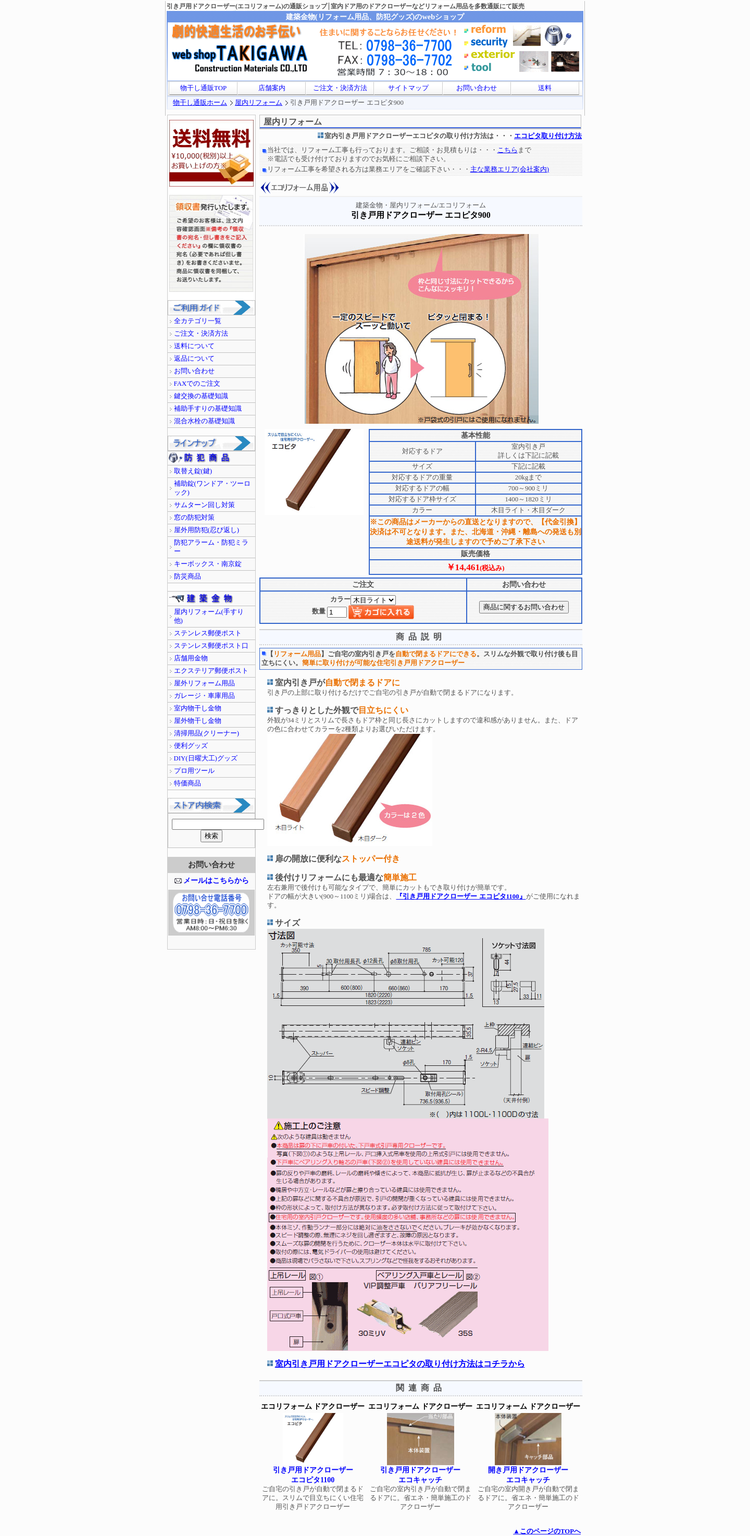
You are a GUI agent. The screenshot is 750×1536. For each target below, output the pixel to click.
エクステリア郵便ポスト (211, 670)
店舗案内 (271, 88)
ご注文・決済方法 (340, 88)
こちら (507, 150)
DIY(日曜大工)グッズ (206, 758)
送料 (545, 88)
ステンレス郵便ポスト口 (211, 645)
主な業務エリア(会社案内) (509, 169)
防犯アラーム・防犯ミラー (211, 547)
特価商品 (187, 783)
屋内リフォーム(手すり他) (209, 616)
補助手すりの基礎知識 (208, 408)
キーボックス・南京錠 (208, 564)
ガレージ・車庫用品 (204, 695)
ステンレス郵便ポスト (208, 633)
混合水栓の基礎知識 (204, 421)
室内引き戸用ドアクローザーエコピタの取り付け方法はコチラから (400, 1363)
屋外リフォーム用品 (204, 683)
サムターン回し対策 (204, 505)
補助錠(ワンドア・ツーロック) (212, 488)
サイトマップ (408, 88)
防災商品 (187, 576)
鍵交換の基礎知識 (201, 396)
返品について (194, 358)
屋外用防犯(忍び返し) (207, 530)
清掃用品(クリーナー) (207, 733)
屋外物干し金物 (197, 720)
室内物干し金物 (197, 708)
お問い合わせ (476, 88)
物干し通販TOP (203, 88)
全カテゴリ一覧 (197, 321)
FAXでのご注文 (197, 383)
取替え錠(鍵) (193, 471)
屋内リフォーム (258, 102)
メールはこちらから (216, 880)
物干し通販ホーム (200, 102)
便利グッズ (191, 745)
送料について (194, 346)
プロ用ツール (194, 771)
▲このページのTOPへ (547, 1531)
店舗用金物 (191, 658)
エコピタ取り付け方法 (548, 136)
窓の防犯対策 (194, 517)
